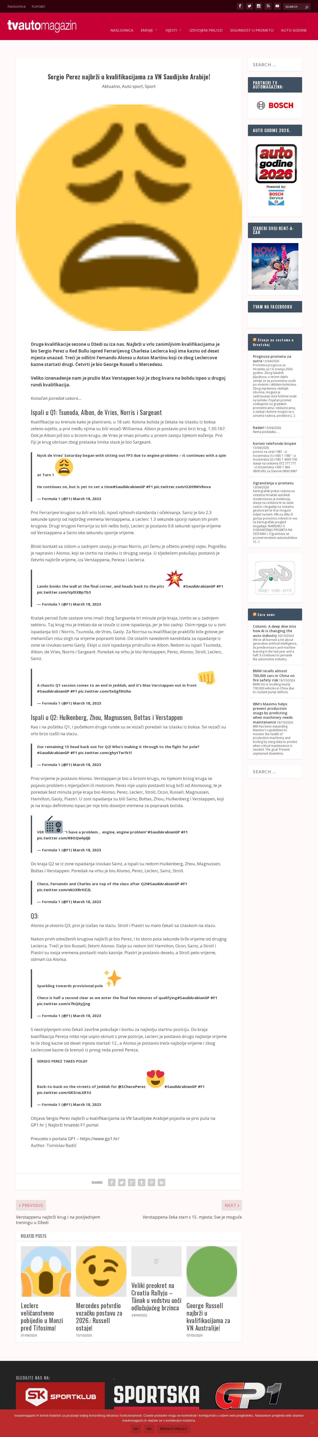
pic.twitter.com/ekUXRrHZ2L (64, 874)
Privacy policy (173, 1429)
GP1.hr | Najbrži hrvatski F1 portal (64, 1109)
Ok (135, 1429)
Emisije (147, 23)
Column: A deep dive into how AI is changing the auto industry (274, 615)
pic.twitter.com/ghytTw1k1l (105, 737)
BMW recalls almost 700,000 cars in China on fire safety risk (274, 660)
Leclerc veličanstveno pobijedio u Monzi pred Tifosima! (42, 1301)
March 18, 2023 (87, 483)
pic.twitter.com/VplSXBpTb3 (64, 576)
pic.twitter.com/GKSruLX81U (64, 1077)
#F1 (149, 471)
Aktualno (111, 71)
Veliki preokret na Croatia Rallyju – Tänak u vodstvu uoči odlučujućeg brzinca (156, 1281)
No (149, 1429)
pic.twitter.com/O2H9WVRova (182, 471)
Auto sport (132, 71)
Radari (258, 412)
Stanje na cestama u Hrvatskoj (273, 326)
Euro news (266, 599)
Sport (150, 71)
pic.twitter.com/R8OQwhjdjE (63, 822)
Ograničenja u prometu (273, 467)
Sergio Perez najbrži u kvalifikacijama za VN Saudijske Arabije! (107, 1103)
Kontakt (38, 6)
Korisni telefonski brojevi (274, 428)
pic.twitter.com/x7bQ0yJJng (63, 988)
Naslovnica (16, 6)
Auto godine (294, 23)
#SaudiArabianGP (129, 471)
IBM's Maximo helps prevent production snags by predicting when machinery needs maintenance (273, 697)
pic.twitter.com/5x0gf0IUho (104, 675)
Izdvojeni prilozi (206, 23)
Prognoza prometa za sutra (272, 343)
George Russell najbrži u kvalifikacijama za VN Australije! (208, 1301)
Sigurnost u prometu (252, 23)
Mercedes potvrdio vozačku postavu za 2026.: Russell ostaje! (99, 1301)
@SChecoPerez (132, 1071)
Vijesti (171, 23)
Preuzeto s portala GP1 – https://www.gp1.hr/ (75, 1123)
